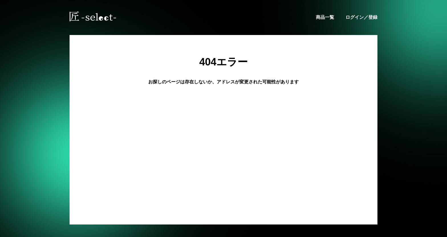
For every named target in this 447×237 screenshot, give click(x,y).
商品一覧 (325, 17)
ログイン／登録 (361, 17)
